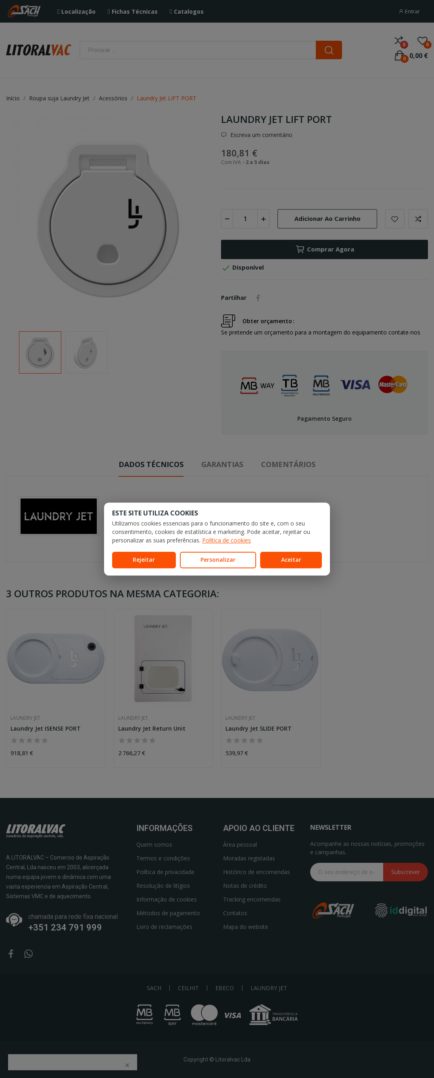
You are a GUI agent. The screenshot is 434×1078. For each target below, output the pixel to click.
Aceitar (291, 559)
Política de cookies (226, 540)
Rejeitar (144, 559)
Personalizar (218, 559)
